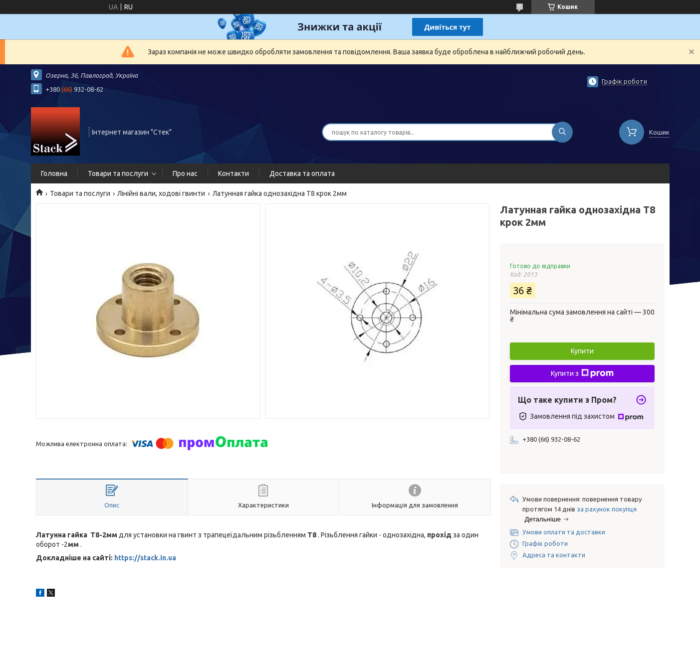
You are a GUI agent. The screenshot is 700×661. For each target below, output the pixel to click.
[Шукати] (562, 132)
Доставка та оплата (302, 173)
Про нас (185, 173)
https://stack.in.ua (145, 558)
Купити (582, 351)
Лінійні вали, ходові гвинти (161, 193)
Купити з (582, 373)
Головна (54, 173)
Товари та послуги (118, 173)
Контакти (233, 173)
